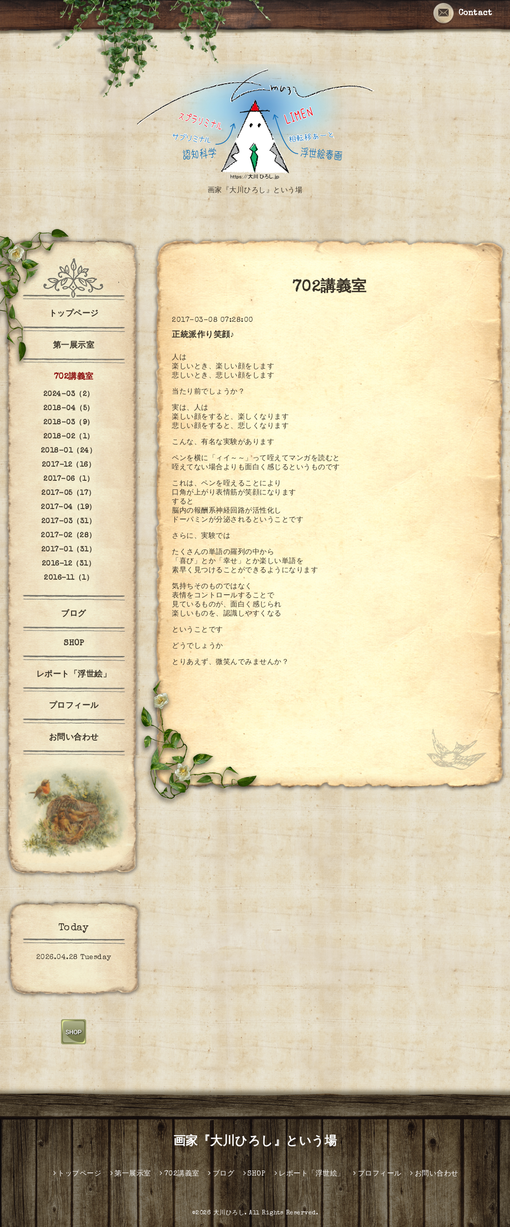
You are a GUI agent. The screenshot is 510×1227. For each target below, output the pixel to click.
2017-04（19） (68, 507)
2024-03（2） (68, 394)
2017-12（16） (69, 465)
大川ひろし (229, 1213)
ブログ (73, 614)
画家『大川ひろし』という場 (255, 1142)
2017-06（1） (68, 479)
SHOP (73, 644)
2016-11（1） (68, 578)
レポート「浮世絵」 (73, 675)
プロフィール (74, 706)
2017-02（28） (68, 535)
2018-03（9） (68, 422)
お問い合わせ (74, 738)
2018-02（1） (68, 436)
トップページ (74, 314)
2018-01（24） (69, 451)
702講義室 (74, 377)
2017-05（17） (68, 493)
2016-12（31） (69, 564)
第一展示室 (74, 346)
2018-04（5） (68, 408)
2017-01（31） (68, 549)
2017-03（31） (68, 521)
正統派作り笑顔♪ (203, 335)
